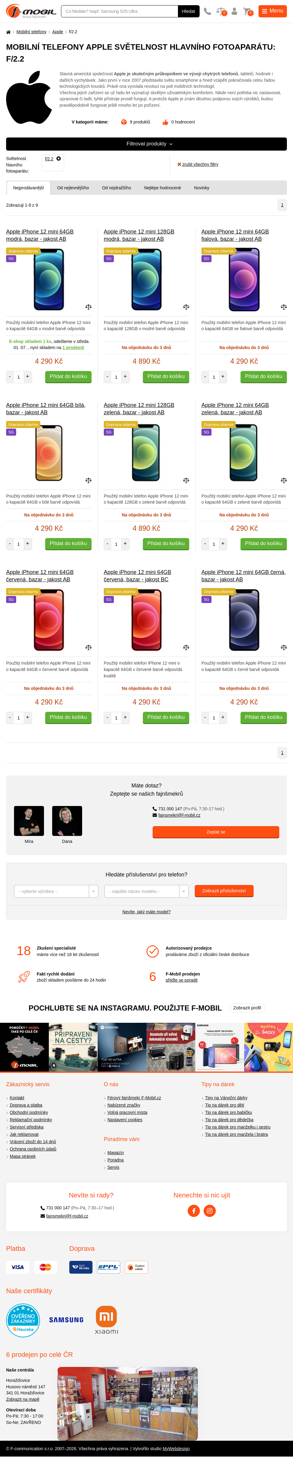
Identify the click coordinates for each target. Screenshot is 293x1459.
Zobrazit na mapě (22, 1399)
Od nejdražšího (116, 187)
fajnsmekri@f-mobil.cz (177, 815)
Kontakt (17, 1097)
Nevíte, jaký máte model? (146, 911)
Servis (113, 1167)
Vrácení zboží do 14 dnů (33, 1141)
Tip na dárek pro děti (224, 1105)
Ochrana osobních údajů (33, 1149)
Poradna (115, 1160)
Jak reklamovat (24, 1134)
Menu (272, 11)
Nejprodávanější (28, 187)
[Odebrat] (53, 159)
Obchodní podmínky (29, 1112)
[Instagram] (210, 1211)
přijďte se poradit (181, 980)
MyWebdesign (176, 1448)
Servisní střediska (26, 1127)
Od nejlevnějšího (73, 187)
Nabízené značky (123, 1105)
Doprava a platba (26, 1105)
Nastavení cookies (124, 1119)
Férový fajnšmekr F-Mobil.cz (134, 1097)
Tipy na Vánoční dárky (226, 1097)
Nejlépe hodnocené (162, 187)
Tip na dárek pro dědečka (229, 1119)
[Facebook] (194, 1211)
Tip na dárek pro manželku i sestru (237, 1127)
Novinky (201, 187)
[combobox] (56, 891)
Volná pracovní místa (127, 1112)
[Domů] (8, 32)
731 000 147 (188, 808)
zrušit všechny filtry (198, 164)
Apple (57, 31)
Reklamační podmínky (31, 1119)
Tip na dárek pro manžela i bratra (236, 1134)
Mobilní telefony (31, 31)
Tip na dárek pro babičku (228, 1112)
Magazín (115, 1152)
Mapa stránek (23, 1156)
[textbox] (56, 891)
